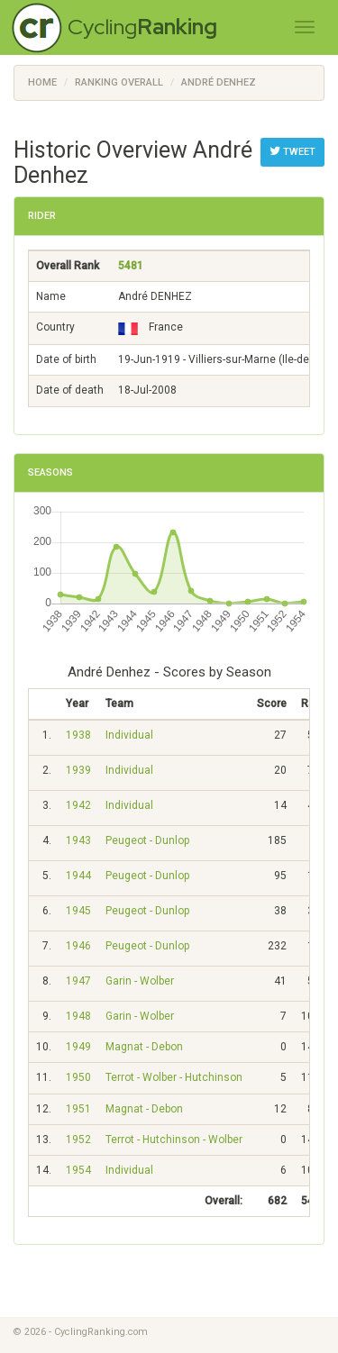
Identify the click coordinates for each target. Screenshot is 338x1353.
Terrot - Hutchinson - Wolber (173, 1139)
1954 (78, 1170)
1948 (78, 1016)
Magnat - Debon (144, 1046)
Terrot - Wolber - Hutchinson (173, 1077)
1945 (78, 910)
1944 (78, 875)
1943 (78, 840)
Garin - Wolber (139, 981)
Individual (129, 735)
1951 (78, 1109)
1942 (78, 805)
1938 (78, 735)
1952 (78, 1139)
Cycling (142, 27)
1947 (78, 981)
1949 (78, 1046)
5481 (130, 265)
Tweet (292, 151)
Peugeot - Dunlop (147, 840)
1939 (78, 770)
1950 (78, 1077)
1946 (78, 946)
